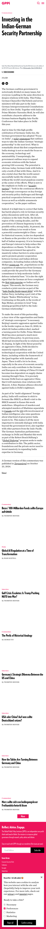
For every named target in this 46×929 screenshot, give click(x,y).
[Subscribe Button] (37, 850)
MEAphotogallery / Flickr (28, 68)
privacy (11, 894)
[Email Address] (16, 850)
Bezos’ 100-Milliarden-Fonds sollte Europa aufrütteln (22, 510)
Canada (8, 411)
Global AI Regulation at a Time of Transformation (18, 552)
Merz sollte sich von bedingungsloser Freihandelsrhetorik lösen (20, 803)
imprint (23, 894)
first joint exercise (14, 282)
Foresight (4, 868)
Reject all (10, 922)
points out (14, 264)
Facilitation (4, 865)
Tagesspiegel (20, 463)
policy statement (22, 138)
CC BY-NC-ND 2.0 (38, 68)
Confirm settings (26, 922)
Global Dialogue (11, 440)
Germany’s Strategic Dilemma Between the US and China (22, 676)
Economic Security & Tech (8, 862)
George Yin (9, 640)
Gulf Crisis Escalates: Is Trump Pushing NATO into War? (20, 594)
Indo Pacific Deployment (18, 291)
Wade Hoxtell (10, 558)
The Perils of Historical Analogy (17, 635)
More (23, 816)
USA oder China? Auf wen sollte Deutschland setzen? (17, 718)
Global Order (5, 871)
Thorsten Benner (8, 72)
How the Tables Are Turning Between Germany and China (19, 761)
